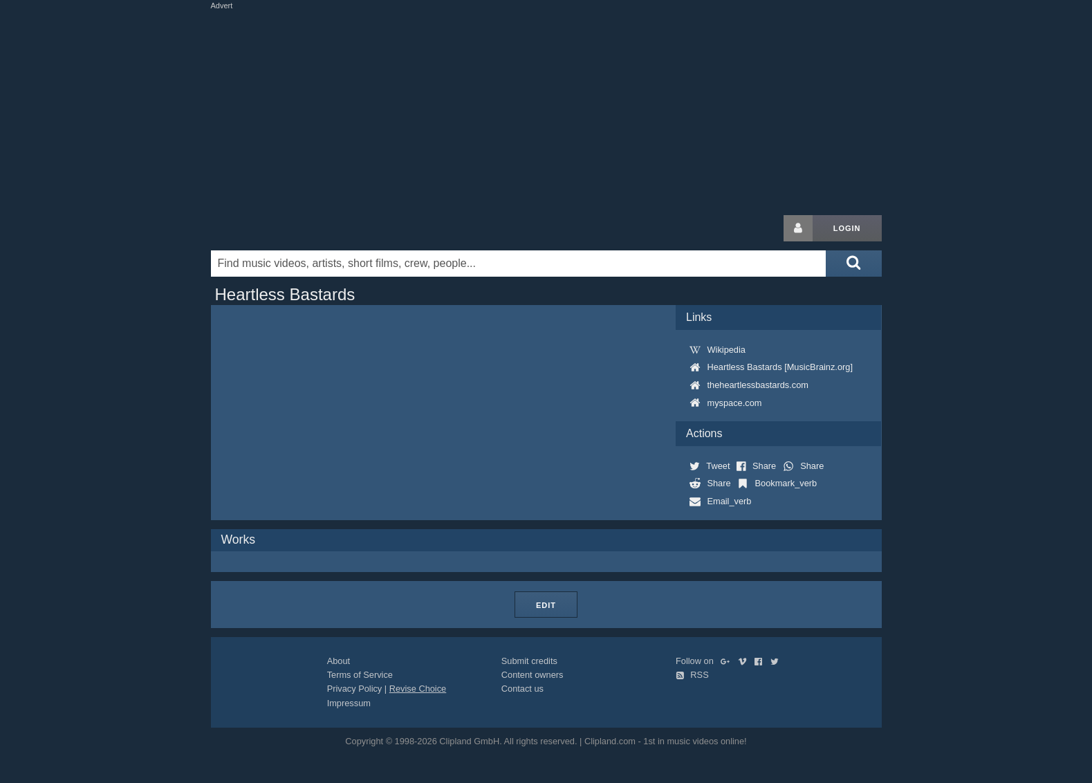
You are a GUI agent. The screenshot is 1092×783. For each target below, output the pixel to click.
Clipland (283, 228)
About (338, 661)
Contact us (522, 688)
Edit (546, 605)
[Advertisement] (546, 109)
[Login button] (798, 228)
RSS (692, 675)
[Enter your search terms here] (518, 263)
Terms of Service (360, 675)
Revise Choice (418, 688)
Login (847, 228)
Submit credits (529, 661)
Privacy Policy (354, 688)
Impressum (349, 703)
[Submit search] (853, 263)
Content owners (532, 675)
